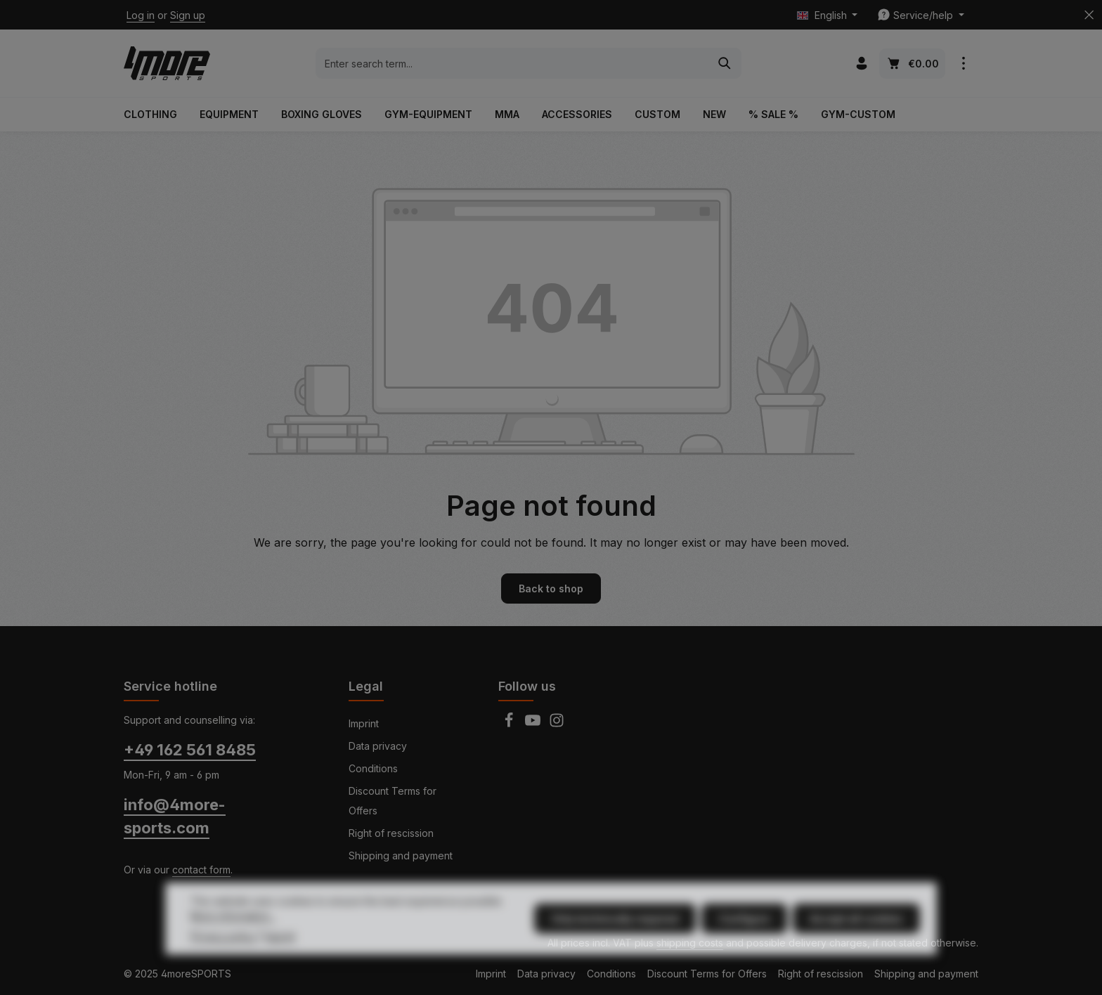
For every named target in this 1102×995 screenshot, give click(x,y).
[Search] (724, 63)
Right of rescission (391, 833)
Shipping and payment (401, 855)
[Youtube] (534, 724)
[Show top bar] (963, 63)
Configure (744, 945)
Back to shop (551, 588)
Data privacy (378, 746)
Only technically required (615, 945)
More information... (233, 943)
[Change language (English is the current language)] (828, 15)
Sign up (187, 15)
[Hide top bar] (1089, 15)
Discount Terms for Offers (392, 801)
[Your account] (861, 63)
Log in (141, 15)
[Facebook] (510, 724)
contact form (201, 870)
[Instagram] (556, 724)
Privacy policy (223, 963)
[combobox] (512, 63)
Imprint (364, 723)
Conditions (373, 768)
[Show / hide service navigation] (921, 15)
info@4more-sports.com (175, 816)
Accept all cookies (856, 945)
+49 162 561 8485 (190, 750)
